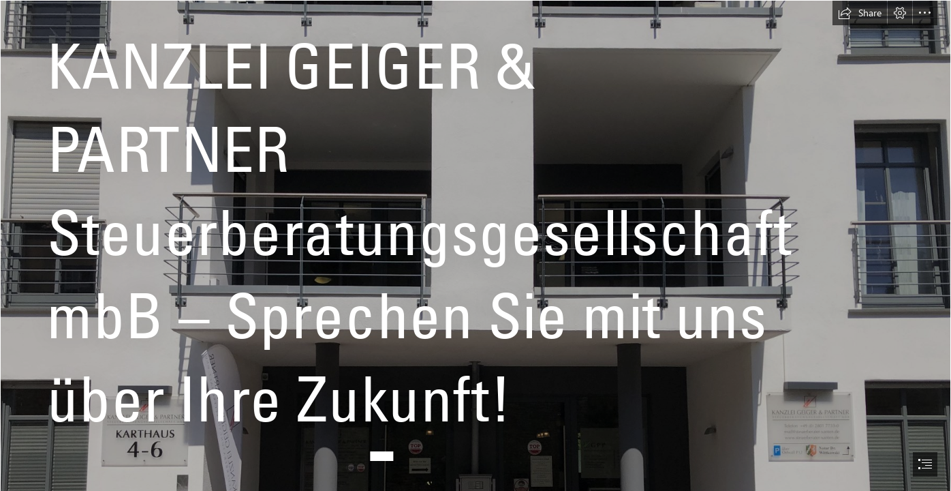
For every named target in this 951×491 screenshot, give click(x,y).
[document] (475, 245)
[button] (859, 13)
